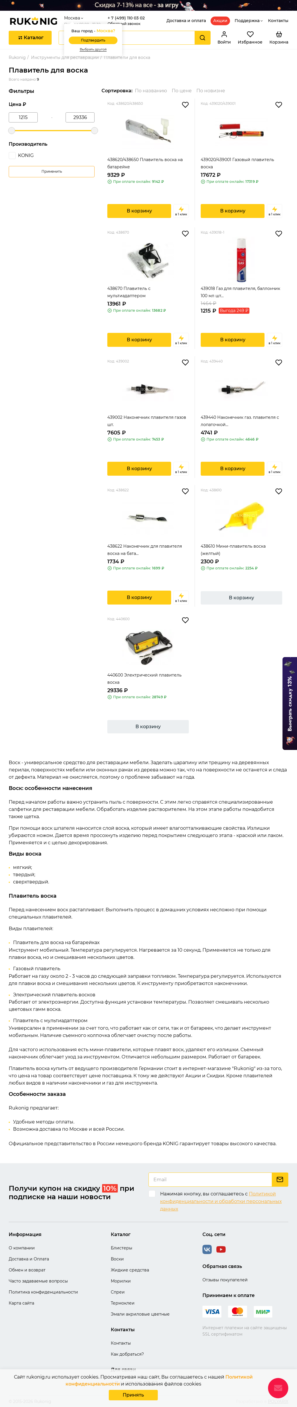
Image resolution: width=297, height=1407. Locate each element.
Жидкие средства (130, 1270)
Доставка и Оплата (29, 1259)
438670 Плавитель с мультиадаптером (129, 292)
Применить (51, 171)
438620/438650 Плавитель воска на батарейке (145, 163)
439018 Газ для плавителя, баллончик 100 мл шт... (240, 292)
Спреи (118, 1292)
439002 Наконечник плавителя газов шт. (146, 421)
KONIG (26, 155)
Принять (133, 1395)
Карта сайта (21, 1303)
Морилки (121, 1281)
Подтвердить (93, 40)
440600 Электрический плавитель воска (144, 678)
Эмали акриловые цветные (140, 1314)
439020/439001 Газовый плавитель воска (237, 163)
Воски (117, 1259)
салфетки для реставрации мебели (52, 809)
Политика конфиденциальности (43, 1292)
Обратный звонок (124, 23)
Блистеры (121, 1248)
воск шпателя (58, 828)
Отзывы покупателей (225, 1279)
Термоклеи (123, 1303)
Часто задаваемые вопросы (38, 1281)
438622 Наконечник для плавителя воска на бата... (144, 550)
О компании (22, 1248)
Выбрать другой (93, 49)
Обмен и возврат (27, 1270)
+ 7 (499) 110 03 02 (126, 18)
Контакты (278, 20)
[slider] (11, 130)
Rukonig (17, 57)
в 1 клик (181, 211)
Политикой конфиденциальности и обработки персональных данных (221, 1201)
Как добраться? (127, 1354)
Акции (220, 20)
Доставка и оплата (186, 20)
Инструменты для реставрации (65, 57)
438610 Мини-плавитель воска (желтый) (233, 550)
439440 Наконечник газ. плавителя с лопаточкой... (240, 421)
